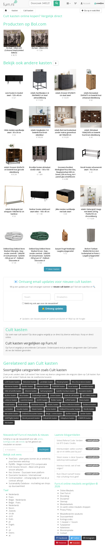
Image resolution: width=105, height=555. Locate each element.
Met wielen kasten (11, 413)
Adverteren (65, 527)
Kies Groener (14, 472)
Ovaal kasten (10, 404)
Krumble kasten (87, 386)
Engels (11, 524)
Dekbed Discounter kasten (70, 409)
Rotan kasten (51, 409)
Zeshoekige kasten (39, 395)
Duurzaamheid (66, 516)
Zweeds (12, 510)
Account (85, 3)
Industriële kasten (50, 418)
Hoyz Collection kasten (71, 404)
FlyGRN (12, 464)
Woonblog (64, 496)
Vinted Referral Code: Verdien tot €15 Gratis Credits (78, 441)
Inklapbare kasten (67, 418)
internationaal (35, 475)
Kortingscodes (66, 519)
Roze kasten (73, 386)
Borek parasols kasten (31, 418)
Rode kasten (23, 404)
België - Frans (15, 502)
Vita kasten (9, 422)
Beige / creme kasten (54, 413)
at (10, 535)
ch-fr (11, 516)
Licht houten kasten (12, 382)
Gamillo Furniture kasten (65, 391)
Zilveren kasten (31, 391)
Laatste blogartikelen (67, 434)
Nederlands (14, 494)
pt (10, 521)
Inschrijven (44, 449)
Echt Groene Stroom (18, 467)
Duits (11, 519)
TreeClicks (13, 458)
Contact (63, 533)
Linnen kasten (55, 395)
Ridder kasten (56, 400)
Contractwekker (16, 478)
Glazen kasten (37, 409)
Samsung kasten (46, 391)
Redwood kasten (89, 404)
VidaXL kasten (53, 404)
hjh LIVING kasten (89, 395)
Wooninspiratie (66, 530)
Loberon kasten (11, 400)
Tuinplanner (65, 524)
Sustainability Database (19, 483)
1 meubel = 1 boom (69, 522)
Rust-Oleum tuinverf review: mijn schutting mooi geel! (78, 475)
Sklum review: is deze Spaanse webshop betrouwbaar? (78, 458)
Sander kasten (85, 413)
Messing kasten (62, 382)
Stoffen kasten (71, 413)
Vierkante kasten (37, 404)
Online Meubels (67, 490)
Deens (11, 532)
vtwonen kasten (43, 386)
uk (10, 530)
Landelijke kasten (46, 382)
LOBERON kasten (84, 418)
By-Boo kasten (10, 395)
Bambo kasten (27, 386)
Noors (11, 508)
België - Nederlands (17, 500)
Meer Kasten (52, 269)
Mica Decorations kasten (81, 382)
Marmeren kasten (11, 386)
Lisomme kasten (27, 400)
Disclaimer (64, 498)
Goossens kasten (85, 391)
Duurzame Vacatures (18, 475)
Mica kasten (24, 395)
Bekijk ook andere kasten (30, 63)
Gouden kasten (22, 409)
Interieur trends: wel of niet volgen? (78, 467)
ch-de (11, 513)
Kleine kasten (84, 400)
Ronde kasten (89, 409)
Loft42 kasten (70, 400)
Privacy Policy (65, 509)
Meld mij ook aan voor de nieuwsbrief (40, 303)
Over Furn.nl (65, 493)
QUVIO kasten (42, 400)
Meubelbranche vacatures (71, 513)
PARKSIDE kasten (58, 386)
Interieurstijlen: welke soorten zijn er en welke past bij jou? (78, 450)
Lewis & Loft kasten (71, 395)
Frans (11, 497)
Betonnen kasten (29, 382)
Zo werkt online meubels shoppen (75, 507)
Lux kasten (9, 409)
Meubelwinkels (66, 504)
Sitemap (63, 501)
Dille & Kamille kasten (13, 391)
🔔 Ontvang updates (52, 308)
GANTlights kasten (12, 418)
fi (9, 527)
